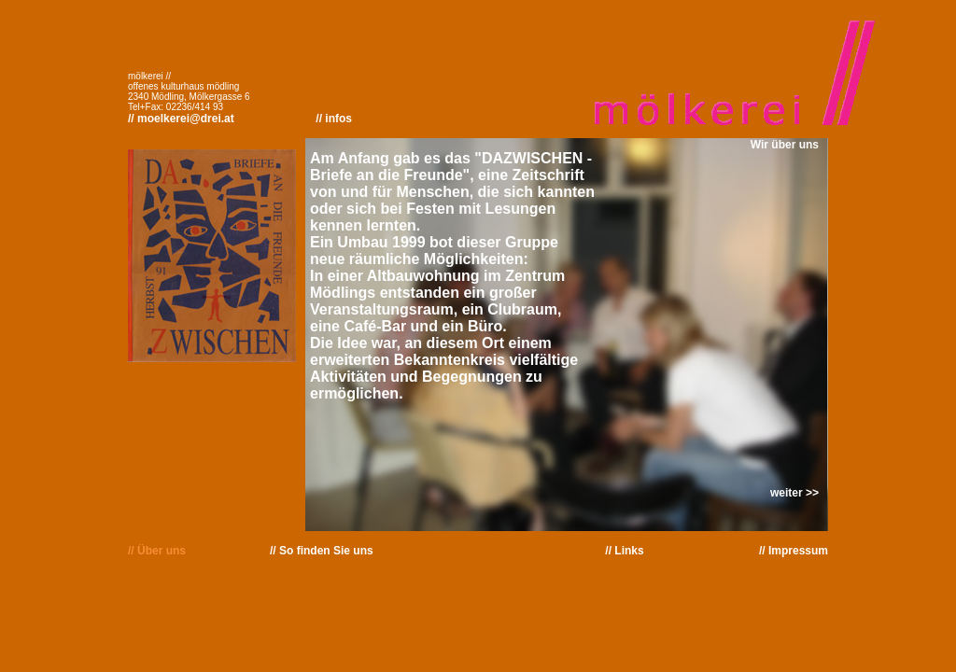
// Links (624, 550)
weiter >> (794, 492)
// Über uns (157, 550)
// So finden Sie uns (321, 550)
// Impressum (793, 550)
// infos (334, 118)
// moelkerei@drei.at (181, 118)
